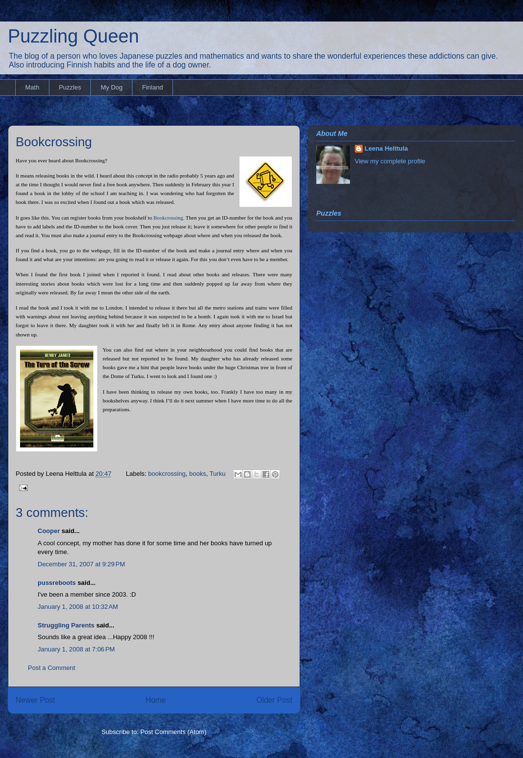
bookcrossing (167, 473)
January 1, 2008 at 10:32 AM (78, 606)
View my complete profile (390, 161)
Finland (152, 87)
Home (156, 700)
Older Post (274, 700)
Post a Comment (51, 667)
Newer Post (35, 700)
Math (32, 87)
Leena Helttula (386, 148)
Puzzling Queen (73, 36)
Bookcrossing (54, 141)
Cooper (49, 531)
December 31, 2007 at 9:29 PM (81, 564)
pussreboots (57, 582)
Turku (218, 473)
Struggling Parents (66, 625)
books (197, 473)
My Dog (112, 87)
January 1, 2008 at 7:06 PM (76, 649)
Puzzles (70, 87)
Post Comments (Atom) (173, 732)
